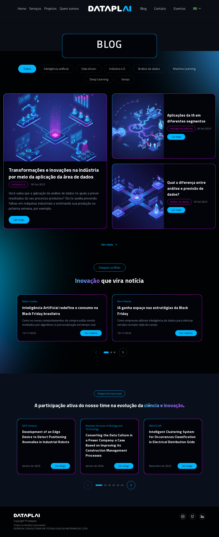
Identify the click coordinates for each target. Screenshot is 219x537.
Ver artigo (60, 466)
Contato (160, 8)
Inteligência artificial (56, 68)
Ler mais (19, 219)
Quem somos (69, 8)
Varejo (125, 79)
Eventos (180, 8)
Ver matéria (90, 333)
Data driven (89, 68)
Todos (27, 68)
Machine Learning (184, 68)
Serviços (35, 8)
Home (22, 8)
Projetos (50, 8)
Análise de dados (149, 68)
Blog (143, 8)
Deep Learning (99, 79)
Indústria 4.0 (117, 68)
